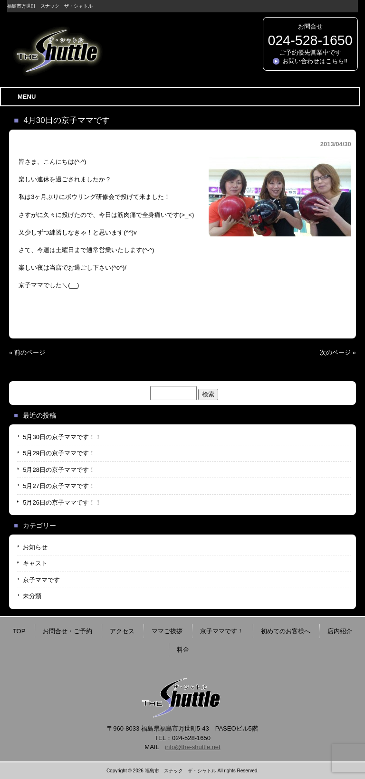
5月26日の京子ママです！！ (62, 502)
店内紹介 (339, 631)
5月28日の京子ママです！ (59, 469)
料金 (183, 649)
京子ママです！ (221, 631)
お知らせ (35, 547)
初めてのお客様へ (285, 631)
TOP (19, 631)
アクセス (122, 631)
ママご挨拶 (167, 631)
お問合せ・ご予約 (67, 631)
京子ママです (41, 579)
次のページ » (338, 352)
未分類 (32, 596)
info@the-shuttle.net (193, 747)
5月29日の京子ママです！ (59, 453)
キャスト (35, 563)
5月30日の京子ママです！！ (62, 437)
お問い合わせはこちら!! (314, 61)
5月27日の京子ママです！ (59, 485)
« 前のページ (27, 352)
